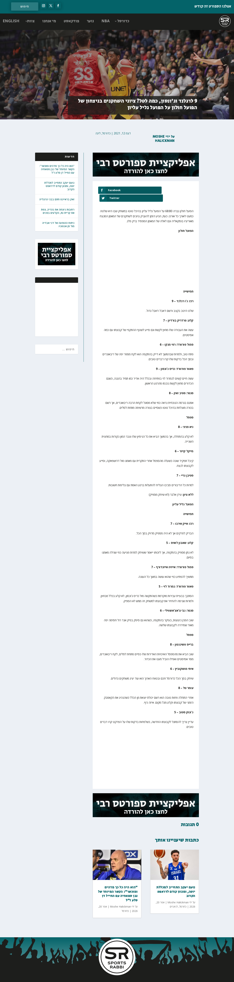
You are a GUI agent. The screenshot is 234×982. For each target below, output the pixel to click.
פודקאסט (71, 21)
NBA (105, 21)
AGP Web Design (93, 975)
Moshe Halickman (164, 138)
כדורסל (123, 21)
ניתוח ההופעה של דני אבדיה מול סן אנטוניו (58, 224)
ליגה (98, 133)
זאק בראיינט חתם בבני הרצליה (56, 199)
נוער (90, 21)
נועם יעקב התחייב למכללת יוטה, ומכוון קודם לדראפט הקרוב (59, 186)
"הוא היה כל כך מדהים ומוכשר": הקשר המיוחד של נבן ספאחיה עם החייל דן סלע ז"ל (56, 169)
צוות (31, 21)
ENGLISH (11, 21)
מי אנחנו (49, 21)
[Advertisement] (51, 309)
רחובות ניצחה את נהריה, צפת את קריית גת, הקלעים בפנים (57, 211)
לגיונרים (174, 898)
